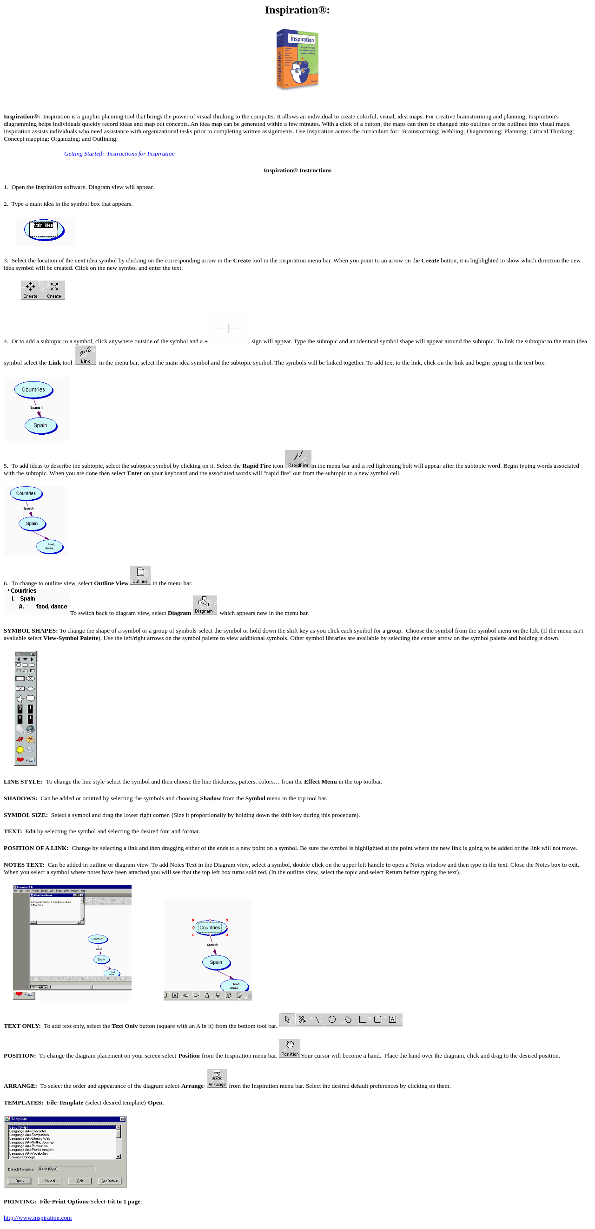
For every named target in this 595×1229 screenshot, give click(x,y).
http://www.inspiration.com (38, 1217)
